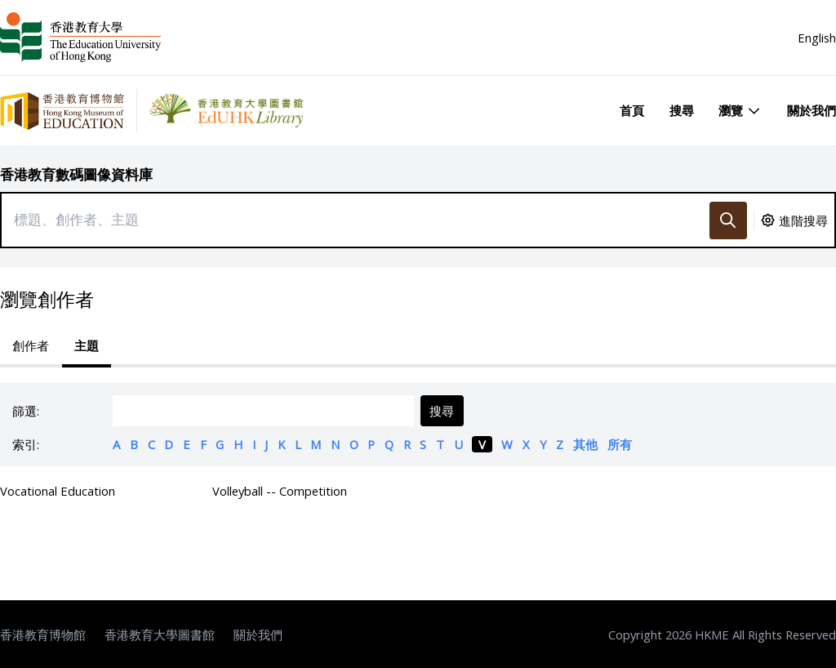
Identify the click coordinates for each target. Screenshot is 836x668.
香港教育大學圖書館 (159, 634)
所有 (619, 444)
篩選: (25, 411)
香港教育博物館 (43, 634)
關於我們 (811, 110)
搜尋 (681, 110)
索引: (25, 444)
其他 (585, 444)
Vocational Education (57, 491)
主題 (86, 345)
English (817, 37)
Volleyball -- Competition (279, 491)
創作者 (30, 345)
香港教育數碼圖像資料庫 (76, 174)
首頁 (632, 110)
